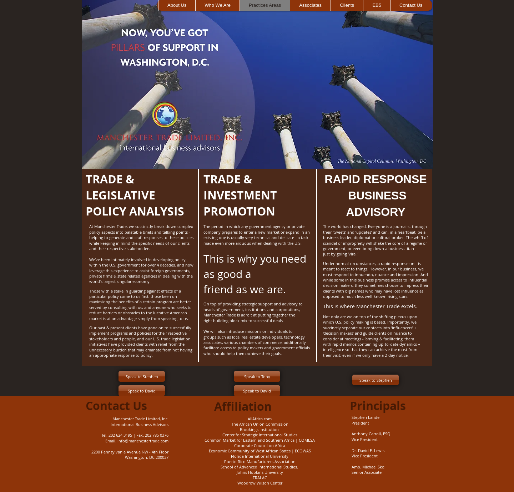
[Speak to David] (142, 390)
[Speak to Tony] (257, 376)
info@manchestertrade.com (142, 440)
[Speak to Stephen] (142, 376)
